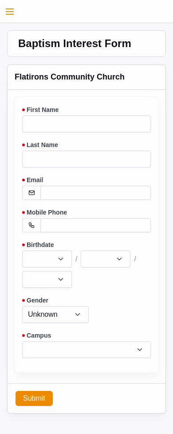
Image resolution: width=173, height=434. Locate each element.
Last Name (42, 144)
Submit (34, 398)
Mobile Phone (47, 212)
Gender (37, 300)
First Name (43, 109)
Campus (39, 335)
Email (35, 179)
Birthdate (40, 244)
